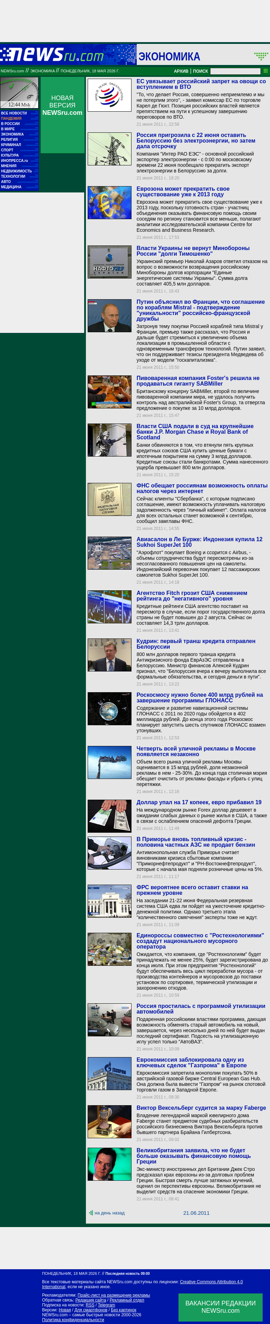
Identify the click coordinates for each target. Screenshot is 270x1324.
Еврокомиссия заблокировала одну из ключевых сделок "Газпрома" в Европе (191, 1062)
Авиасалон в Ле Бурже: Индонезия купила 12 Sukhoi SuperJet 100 (199, 542)
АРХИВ (181, 71)
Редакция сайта (90, 1300)
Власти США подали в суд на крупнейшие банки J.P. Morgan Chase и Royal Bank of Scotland (195, 431)
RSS (90, 1305)
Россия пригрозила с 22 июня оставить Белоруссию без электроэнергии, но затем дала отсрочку (195, 140)
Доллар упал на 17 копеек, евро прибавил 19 (199, 802)
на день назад (109, 1212)
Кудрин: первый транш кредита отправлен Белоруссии (195, 644)
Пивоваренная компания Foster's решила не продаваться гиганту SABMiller (197, 381)
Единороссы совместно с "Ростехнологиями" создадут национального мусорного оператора (200, 941)
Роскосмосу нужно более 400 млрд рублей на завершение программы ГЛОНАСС (199, 697)
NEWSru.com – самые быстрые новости (81, 1314)
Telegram (106, 1305)
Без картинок (123, 1309)
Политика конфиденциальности (73, 1319)
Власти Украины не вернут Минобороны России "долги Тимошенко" (193, 251)
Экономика (169, 56)
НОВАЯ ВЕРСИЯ (62, 105)
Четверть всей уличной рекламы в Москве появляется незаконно (196, 751)
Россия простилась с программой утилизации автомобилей (200, 1009)
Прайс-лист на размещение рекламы (113, 1295)
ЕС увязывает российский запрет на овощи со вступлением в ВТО (201, 84)
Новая (65, 1309)
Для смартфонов (90, 1309)
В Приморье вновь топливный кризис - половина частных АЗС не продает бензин (195, 842)
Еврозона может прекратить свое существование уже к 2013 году (182, 191)
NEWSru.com (12, 71)
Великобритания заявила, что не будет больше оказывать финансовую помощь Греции (193, 1156)
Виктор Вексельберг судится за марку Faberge (201, 1108)
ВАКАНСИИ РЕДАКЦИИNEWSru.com (220, 1307)
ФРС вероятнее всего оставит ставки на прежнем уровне (192, 890)
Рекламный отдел (127, 1300)
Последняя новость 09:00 (128, 1274)
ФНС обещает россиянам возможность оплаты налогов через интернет (202, 488)
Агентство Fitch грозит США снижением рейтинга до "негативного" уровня (191, 596)
